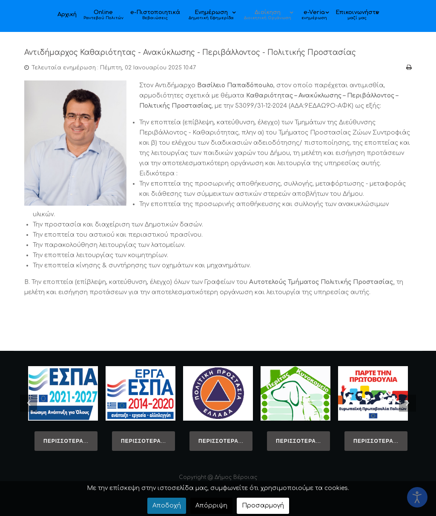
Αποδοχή (166, 505)
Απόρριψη (211, 505)
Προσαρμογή (263, 505)
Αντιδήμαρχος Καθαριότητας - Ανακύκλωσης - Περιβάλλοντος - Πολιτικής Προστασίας (205, 52)
